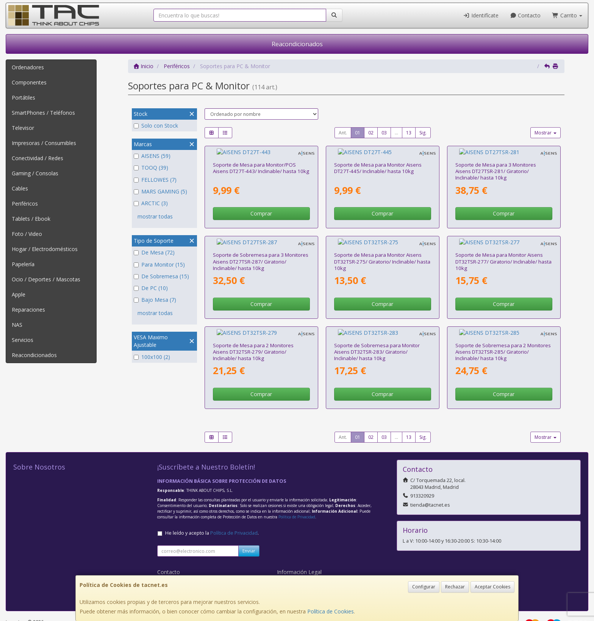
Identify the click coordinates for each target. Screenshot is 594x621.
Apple (18, 294)
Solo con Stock (156, 125)
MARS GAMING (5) (160, 191)
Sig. (423, 133)
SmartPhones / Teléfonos (43, 112)
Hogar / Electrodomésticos (45, 249)
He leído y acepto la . (212, 511)
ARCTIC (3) (151, 203)
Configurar (423, 587)
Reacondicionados (297, 44)
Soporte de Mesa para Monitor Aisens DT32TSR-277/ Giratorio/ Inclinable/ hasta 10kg (503, 247)
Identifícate (481, 15)
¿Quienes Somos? (179, 574)
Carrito (567, 15)
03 (384, 133)
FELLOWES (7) (155, 179)
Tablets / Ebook (31, 218)
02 (371, 133)
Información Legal (299, 550)
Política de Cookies (330, 611)
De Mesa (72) (154, 252)
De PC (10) (151, 288)
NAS (17, 324)
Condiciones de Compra (186, 566)
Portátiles (23, 97)
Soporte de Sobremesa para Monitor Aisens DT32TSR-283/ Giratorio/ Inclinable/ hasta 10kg (377, 330)
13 (408, 133)
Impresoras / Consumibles (44, 143)
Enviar (248, 529)
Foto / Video (27, 233)
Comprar (261, 206)
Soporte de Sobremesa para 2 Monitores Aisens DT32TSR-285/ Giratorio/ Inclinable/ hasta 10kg (503, 330)
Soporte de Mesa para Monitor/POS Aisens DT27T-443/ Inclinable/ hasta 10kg (261, 160)
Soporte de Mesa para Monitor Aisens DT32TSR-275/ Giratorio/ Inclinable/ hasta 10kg (382, 247)
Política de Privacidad (296, 495)
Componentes (29, 82)
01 (357, 133)
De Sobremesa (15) (161, 276)
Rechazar (455, 587)
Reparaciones (28, 309)
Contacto (525, 15)
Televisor (23, 127)
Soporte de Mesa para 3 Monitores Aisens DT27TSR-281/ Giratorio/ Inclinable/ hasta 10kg (495, 164)
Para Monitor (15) (159, 264)
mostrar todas (155, 216)
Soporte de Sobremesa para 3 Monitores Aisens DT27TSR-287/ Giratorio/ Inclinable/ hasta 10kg (260, 247)
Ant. (343, 133)
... (396, 133)
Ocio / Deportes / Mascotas (46, 279)
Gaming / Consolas (35, 173)
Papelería (23, 264)
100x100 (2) (152, 356)
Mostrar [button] (545, 133)
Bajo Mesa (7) (155, 299)
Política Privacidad (179, 558)
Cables (20, 188)
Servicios (22, 339)
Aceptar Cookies (492, 587)
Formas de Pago (297, 566)
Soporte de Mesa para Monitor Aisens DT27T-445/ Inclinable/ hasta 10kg (378, 160)
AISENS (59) (152, 155)
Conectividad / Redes (37, 158)
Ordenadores (28, 67)
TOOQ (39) (151, 167)
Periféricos (25, 203)
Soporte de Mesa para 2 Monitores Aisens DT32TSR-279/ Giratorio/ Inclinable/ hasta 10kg (253, 330)
